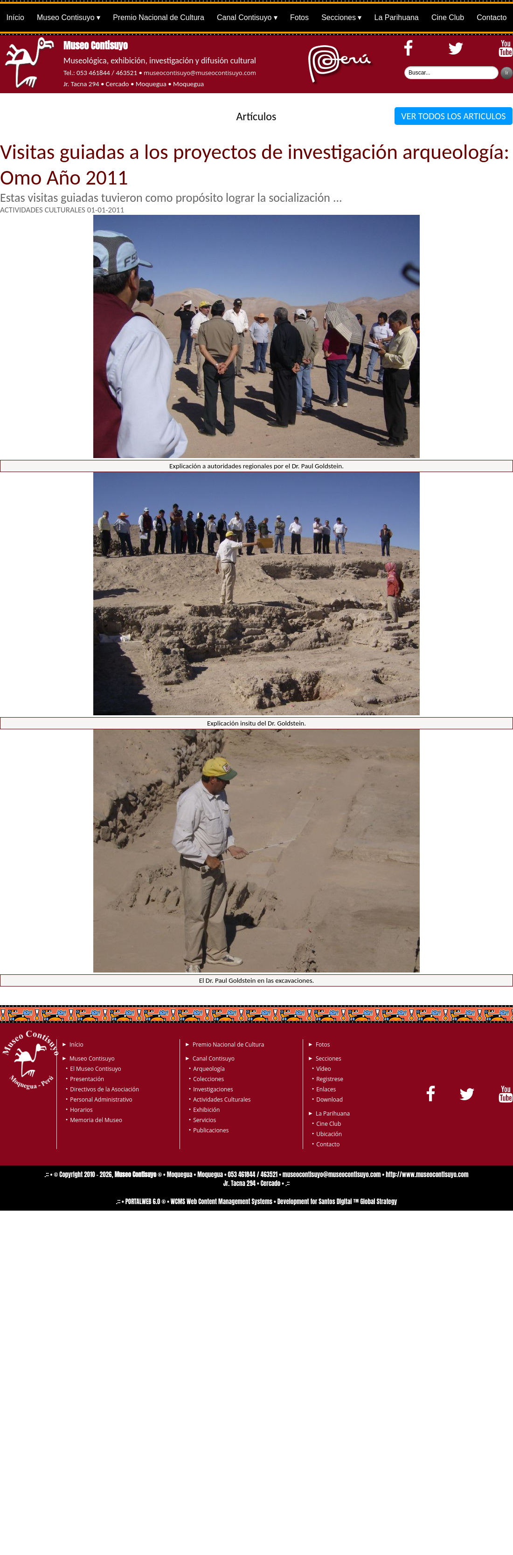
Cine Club (447, 17)
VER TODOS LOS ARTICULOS (453, 116)
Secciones (338, 17)
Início (15, 17)
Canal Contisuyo (244, 17)
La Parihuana (396, 17)
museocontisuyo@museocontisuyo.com (200, 73)
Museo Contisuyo (66, 17)
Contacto (491, 17)
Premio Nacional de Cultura (158, 17)
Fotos (299, 17)
